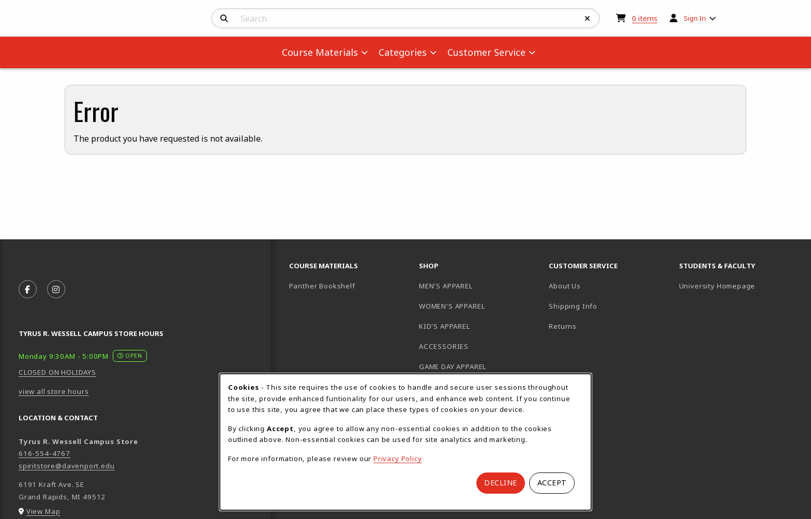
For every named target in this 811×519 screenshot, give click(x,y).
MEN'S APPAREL (446, 286)
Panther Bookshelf (350, 286)
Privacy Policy (397, 458)
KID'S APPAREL (444, 326)
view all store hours (54, 391)
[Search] (224, 18)
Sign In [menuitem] (695, 18)
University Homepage (740, 286)
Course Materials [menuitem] (320, 52)
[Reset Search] (587, 18)
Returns (563, 326)
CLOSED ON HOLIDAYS (57, 372)
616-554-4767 (44, 453)
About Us (565, 286)
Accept (552, 482)
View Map (43, 511)
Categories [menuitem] (403, 52)
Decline (500, 482)
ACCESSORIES (444, 346)
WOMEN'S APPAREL (452, 306)
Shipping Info (573, 306)
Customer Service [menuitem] (486, 52)
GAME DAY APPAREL (452, 366)
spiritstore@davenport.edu (67, 465)
